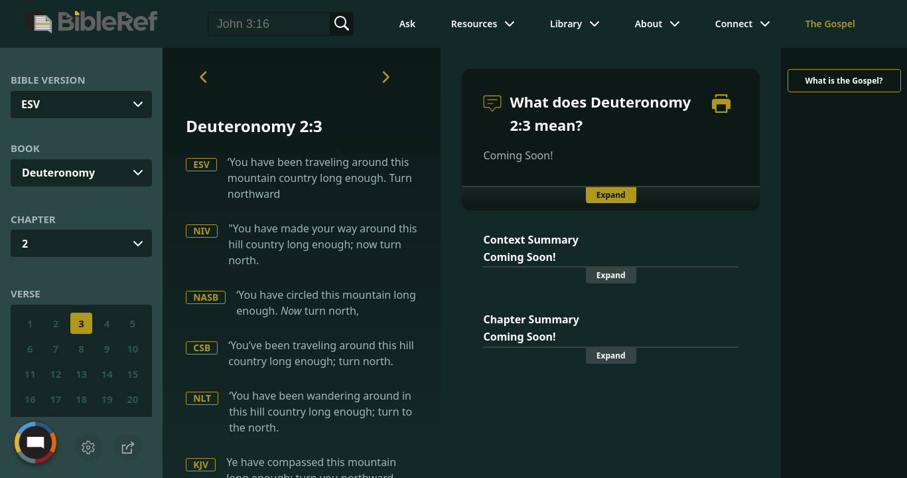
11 (30, 373)
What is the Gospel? (843, 80)
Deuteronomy (58, 172)
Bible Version (48, 79)
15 (132, 373)
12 (55, 373)
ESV (201, 164)
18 (81, 399)
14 (107, 373)
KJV (200, 464)
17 (55, 399)
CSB (201, 347)
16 (30, 399)
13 (81, 373)
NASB (205, 297)
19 (107, 399)
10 (132, 348)
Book (25, 148)
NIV (201, 230)
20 (132, 399)
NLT (202, 398)
